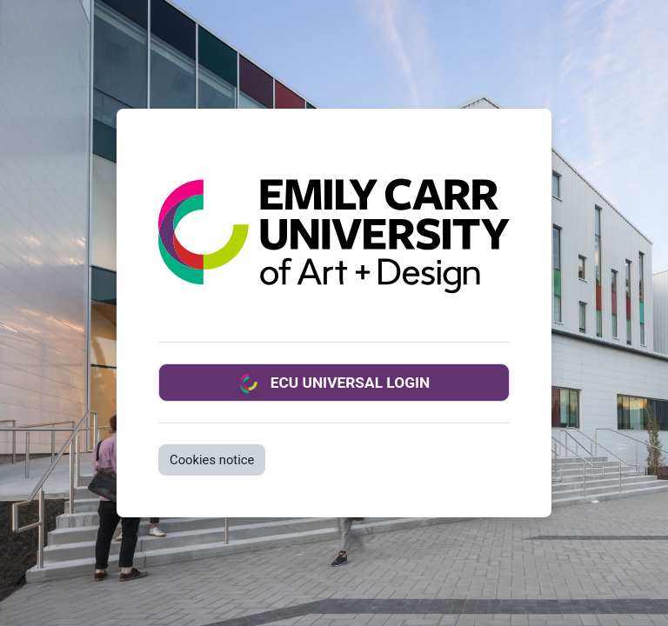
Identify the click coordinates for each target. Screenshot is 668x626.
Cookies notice (212, 460)
